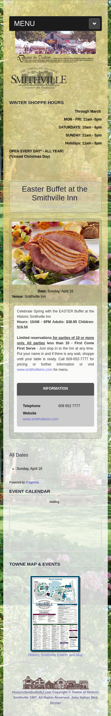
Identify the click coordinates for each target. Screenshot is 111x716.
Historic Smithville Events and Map (55, 616)
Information (55, 388)
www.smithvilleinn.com (34, 370)
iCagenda (32, 482)
